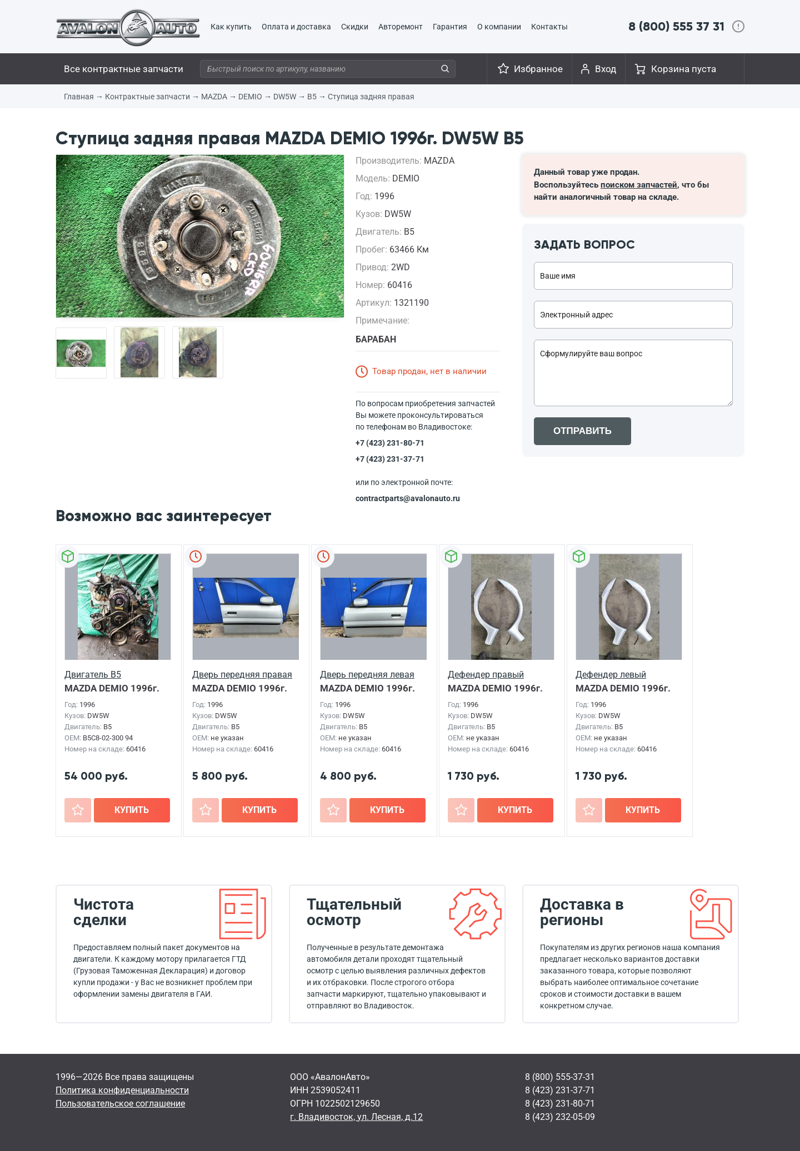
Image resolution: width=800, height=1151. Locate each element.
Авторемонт (400, 26)
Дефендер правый (486, 674)
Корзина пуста (683, 68)
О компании (499, 26)
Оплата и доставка (296, 26)
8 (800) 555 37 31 (676, 26)
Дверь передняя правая (242, 674)
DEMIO (250, 96)
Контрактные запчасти (147, 96)
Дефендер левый (611, 674)
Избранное (538, 68)
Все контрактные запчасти (123, 68)
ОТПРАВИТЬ (582, 431)
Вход (605, 68)
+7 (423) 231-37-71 (390, 459)
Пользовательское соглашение (120, 1103)
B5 (312, 96)
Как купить (231, 26)
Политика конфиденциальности (122, 1090)
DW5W (284, 96)
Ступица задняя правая (371, 96)
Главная (79, 96)
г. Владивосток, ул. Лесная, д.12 (356, 1117)
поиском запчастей (639, 185)
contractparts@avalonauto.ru (408, 498)
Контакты (549, 26)
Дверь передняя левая (367, 674)
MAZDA (214, 96)
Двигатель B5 (92, 674)
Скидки (354, 26)
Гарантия (450, 26)
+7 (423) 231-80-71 (390, 442)
